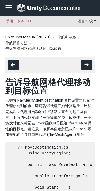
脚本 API (24, 21)
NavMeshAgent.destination (40, 100)
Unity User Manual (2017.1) (28, 37)
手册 (9, 21)
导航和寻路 (66, 37)
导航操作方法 (16, 43)
